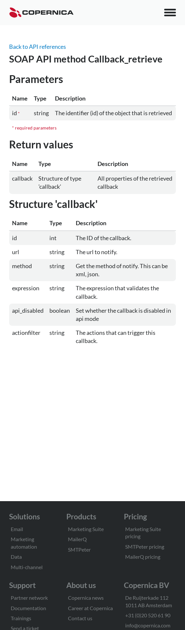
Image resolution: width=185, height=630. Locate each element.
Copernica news (86, 598)
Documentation (28, 608)
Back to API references (37, 46)
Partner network (29, 598)
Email (17, 529)
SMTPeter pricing (144, 546)
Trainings (21, 618)
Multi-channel (27, 567)
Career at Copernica (90, 608)
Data (16, 557)
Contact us (80, 618)
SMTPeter (79, 549)
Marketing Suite (86, 529)
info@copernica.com (147, 625)
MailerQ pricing (142, 557)
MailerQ (77, 539)
